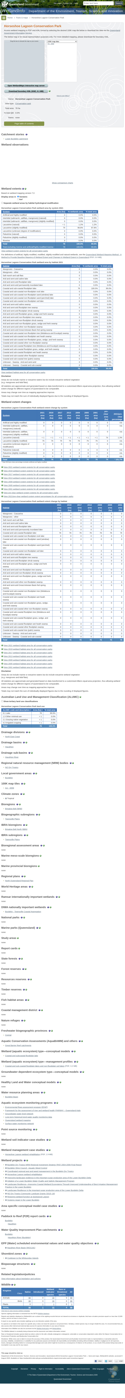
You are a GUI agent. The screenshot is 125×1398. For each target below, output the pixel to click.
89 (71, 1321)
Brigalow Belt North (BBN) (16, 842)
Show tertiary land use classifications (19, 712)
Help (76, 3)
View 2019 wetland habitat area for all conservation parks (28, 660)
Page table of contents (24, 126)
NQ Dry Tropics (11, 780)
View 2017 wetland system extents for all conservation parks (29, 483)
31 (53, 1321)
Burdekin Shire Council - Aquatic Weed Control (27, 1180)
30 (53, 1311)
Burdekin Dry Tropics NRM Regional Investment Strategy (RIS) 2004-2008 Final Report (44, 1177)
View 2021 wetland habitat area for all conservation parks (28, 656)
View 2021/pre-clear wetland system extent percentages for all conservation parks (38, 505)
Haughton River (12, 770)
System (6, 216)
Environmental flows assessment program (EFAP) (26, 1120)
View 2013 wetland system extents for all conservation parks (29, 487)
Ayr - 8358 (51, 44)
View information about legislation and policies (21, 1291)
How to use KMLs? (63, 95)
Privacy (33, 1383)
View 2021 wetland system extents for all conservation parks (29, 476)
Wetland (56, 1343)
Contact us (67, 3)
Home (10, 18)
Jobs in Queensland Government (78, 1383)
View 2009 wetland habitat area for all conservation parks (28, 671)
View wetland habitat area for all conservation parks (23, 379)
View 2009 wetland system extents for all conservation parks (29, 490)
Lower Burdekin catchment (16, 142)
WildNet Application (43, 1343)
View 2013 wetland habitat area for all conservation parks (28, 667)
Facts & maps (22, 18)
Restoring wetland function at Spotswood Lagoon (28, 1209)
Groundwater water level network (19, 1126)
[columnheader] (16, 721)
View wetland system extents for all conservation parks (24, 256)
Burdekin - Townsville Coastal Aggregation (23, 924)
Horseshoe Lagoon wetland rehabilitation (24, 1187)
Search (119, 3)
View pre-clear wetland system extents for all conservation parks (31, 501)
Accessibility (59, 1383)
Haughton (9, 759)
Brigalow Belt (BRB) (13, 821)
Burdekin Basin (11, 1109)
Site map (57, 3)
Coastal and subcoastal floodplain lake (21, 1068)
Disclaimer (24, 1383)
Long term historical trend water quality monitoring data (28, 1129)
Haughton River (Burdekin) (19, 1250)
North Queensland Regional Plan (19, 893)
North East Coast (12, 749)
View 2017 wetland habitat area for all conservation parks (28, 663)
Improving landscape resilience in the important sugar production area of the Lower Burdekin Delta (49, 1190)
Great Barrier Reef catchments (18, 1058)
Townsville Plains (12, 831)
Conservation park (23, 105)
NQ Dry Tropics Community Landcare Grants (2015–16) (31, 1206)
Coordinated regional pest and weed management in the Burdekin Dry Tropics (40, 1184)
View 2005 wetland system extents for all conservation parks (29, 494)
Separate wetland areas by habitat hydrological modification (30, 206)
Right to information (46, 1383)
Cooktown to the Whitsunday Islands (22, 1271)
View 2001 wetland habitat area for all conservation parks (28, 678)
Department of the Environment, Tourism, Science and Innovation (76, 11)
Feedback (110, 1383)
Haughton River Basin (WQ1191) (21, 1260)
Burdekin (9, 790)
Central (8, 1048)
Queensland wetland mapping (18, 1133)
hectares (22, 200)
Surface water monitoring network (19, 1136)
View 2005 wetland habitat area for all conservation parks (28, 674)
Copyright (14, 1383)
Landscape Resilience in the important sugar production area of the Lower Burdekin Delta (45, 1203)
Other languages (98, 1383)
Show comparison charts (62, 186)
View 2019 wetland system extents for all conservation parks (29, 479)
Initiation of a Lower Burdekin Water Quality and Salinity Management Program (40, 1194)
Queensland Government (62, 1393)
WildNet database (43, 1328)
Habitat (6, 272)
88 (29, 1321)
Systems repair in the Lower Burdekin (23, 1213)
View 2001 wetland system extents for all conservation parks (29, 498)
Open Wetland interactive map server (26, 86)
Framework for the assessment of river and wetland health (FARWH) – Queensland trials (42, 1123)
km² (20, 202)
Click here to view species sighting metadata (15, 1325)
